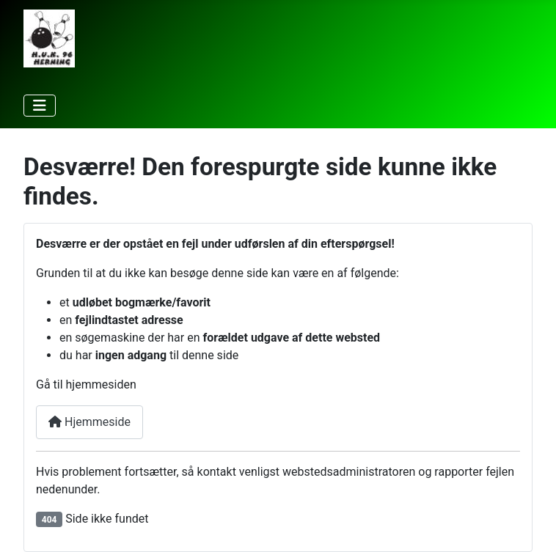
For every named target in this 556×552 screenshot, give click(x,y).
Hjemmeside (89, 422)
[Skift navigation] (39, 106)
